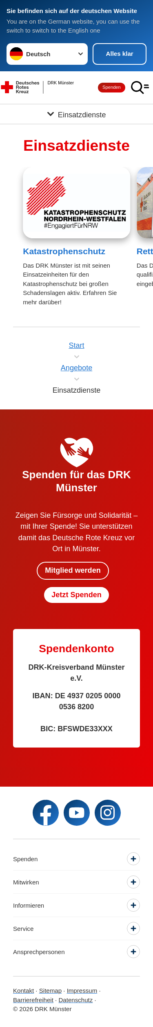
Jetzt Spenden (76, 595)
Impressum (82, 990)
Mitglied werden (73, 570)
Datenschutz (75, 999)
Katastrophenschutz (64, 251)
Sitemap (50, 990)
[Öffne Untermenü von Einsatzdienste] (76, 114)
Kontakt (23, 990)
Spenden (111, 87)
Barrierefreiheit (33, 999)
